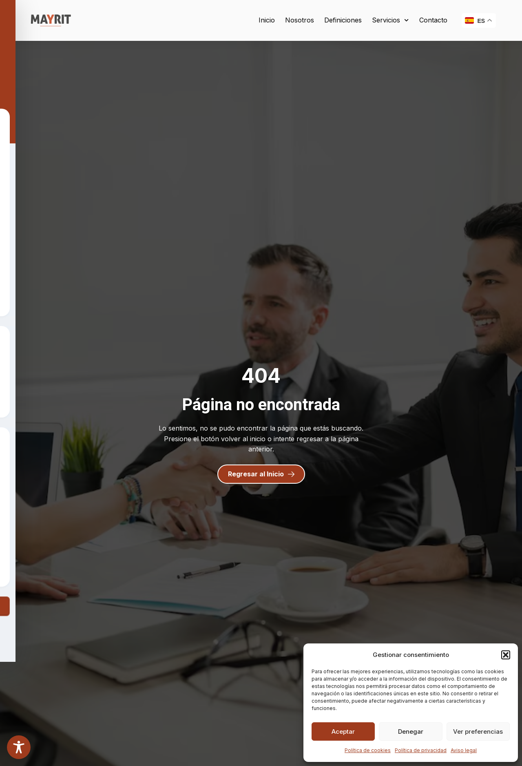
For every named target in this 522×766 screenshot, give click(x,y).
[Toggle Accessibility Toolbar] (18, 747)
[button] (506, 655)
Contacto (433, 20)
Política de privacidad (421, 750)
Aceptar (343, 731)
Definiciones (343, 20)
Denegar (410, 731)
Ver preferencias (478, 731)
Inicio (267, 20)
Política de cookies (368, 750)
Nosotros (299, 20)
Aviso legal (464, 750)
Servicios (390, 20)
